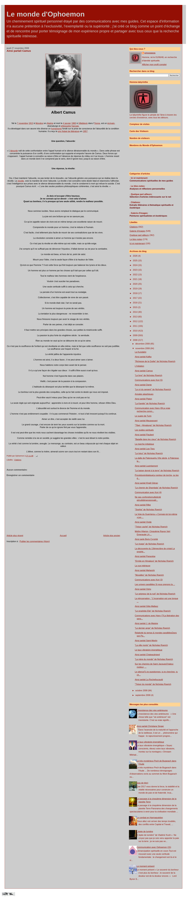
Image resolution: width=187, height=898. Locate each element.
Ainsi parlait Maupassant (146, 421)
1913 (31, 123)
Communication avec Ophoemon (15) (153, 847)
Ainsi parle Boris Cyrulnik (146, 539)
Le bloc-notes (136, 239)
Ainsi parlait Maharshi (145, 570)
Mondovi (39, 123)
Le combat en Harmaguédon (149, 818)
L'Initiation (139, 366)
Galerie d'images (137, 231)
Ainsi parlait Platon (143, 399)
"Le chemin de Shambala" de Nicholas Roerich (156, 488)
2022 (135, 274)
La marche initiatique (144, 444)
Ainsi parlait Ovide (143, 522)
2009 (135, 335)
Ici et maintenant (137, 243)
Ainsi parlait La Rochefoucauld (149, 679)
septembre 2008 (143, 695)
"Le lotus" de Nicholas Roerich (149, 453)
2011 (135, 326)
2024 (135, 265)
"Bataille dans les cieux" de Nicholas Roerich (155, 439)
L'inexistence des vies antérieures (152, 710)
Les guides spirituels (144, 430)
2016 (135, 303)
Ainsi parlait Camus (19, 50)
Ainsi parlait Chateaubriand (147, 655)
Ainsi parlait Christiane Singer (150, 726)
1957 (85, 131)
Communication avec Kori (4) (148, 492)
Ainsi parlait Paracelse (145, 556)
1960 (73, 123)
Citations (17, 460)
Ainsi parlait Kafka (143, 357)
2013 (135, 317)
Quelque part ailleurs (139, 235)
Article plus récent (15, 535)
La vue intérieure (142, 566)
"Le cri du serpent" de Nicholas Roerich (153, 389)
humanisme (56, 129)
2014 (135, 312)
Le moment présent (145, 866)
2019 (135, 289)
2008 (135, 340)
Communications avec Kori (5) (149, 380)
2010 (135, 331)
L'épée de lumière (144, 831)
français (75, 126)
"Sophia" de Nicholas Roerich (148, 509)
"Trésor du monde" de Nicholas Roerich (153, 684)
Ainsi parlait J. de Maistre (146, 623)
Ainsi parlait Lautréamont (146, 466)
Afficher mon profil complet (154, 64)
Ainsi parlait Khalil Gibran (146, 483)
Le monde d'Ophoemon (45, 14)
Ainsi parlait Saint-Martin (146, 640)
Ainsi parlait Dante (143, 385)
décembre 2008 (142, 344)
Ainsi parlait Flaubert (144, 435)
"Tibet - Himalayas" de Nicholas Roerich (153, 425)
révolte (21, 181)
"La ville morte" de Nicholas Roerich (151, 645)
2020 (135, 284)
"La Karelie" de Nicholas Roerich (150, 403)
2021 (135, 279)
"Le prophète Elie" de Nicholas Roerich (153, 611)
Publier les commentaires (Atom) (35, 541)
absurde (14, 151)
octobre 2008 (141, 690)
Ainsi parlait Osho (143, 589)
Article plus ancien (111, 535)
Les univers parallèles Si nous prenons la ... (155, 584)
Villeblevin (83, 123)
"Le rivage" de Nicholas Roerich (149, 544)
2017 (135, 298)
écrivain (111, 123)
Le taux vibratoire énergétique (148, 650)
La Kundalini (140, 352)
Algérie (50, 123)
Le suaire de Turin (143, 416)
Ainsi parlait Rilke (143, 505)
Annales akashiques (144, 394)
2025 (135, 260)
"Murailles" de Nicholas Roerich (149, 575)
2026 (135, 256)
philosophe (66, 126)
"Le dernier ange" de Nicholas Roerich (152, 628)
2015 (135, 307)
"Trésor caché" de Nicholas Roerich (151, 527)
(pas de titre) (142, 783)
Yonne (97, 123)
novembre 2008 (142, 348)
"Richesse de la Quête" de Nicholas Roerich (155, 361)
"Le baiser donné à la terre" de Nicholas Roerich (157, 470)
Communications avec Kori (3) (149, 580)
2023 (135, 270)
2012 (135, 321)
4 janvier (67, 123)
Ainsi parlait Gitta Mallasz (146, 606)
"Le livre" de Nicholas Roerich (148, 375)
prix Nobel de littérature (68, 131)
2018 (135, 293)
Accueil (63, 535)
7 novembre (22, 123)
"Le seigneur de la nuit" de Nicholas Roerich (155, 594)
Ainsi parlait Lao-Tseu (145, 449)
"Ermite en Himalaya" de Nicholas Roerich (154, 561)
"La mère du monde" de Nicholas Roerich (154, 659)
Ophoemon (150, 53)
